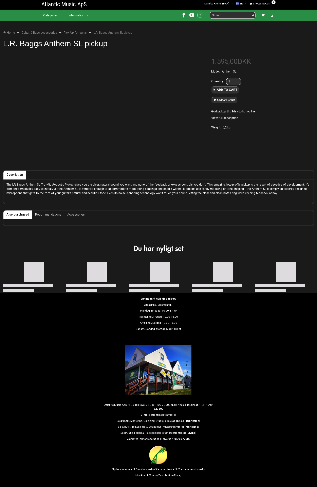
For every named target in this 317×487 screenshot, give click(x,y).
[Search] (253, 15)
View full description (224, 118)
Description (14, 174)
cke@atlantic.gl (175, 420)
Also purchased (17, 214)
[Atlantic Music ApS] (64, 4)
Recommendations (48, 214)
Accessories (76, 214)
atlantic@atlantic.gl (163, 414)
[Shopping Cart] (262, 3)
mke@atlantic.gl (173, 426)
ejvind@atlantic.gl (174, 432)
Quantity (217, 81)
